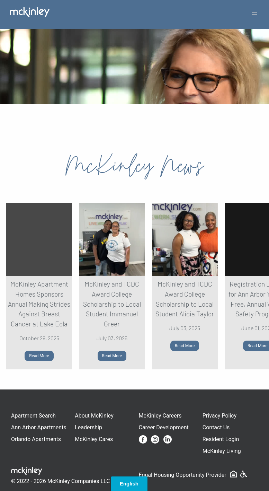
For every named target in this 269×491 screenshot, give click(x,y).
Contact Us (216, 427)
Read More (39, 355)
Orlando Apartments (36, 439)
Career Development (164, 427)
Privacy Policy (220, 415)
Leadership (88, 427)
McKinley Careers (160, 415)
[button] (254, 15)
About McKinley (94, 415)
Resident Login (221, 439)
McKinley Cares (94, 439)
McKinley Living (222, 451)
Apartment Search (33, 415)
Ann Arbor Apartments (38, 427)
